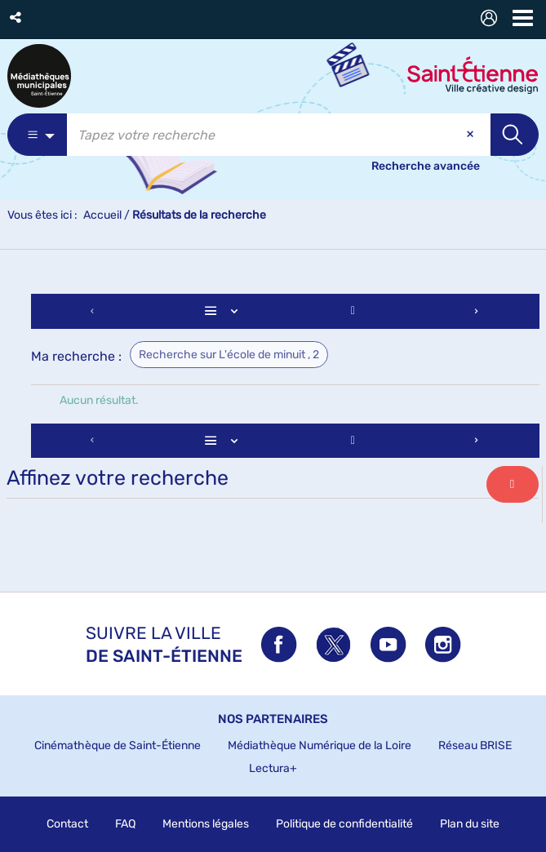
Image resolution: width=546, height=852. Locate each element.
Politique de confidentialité (344, 824)
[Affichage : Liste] (223, 311)
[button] (16, 17)
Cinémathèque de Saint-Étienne (117, 745)
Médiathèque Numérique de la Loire (319, 745)
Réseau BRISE (475, 745)
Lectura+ (273, 768)
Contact (67, 824)
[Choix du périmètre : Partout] (37, 134)
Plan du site (469, 824)
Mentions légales (205, 824)
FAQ (125, 824)
